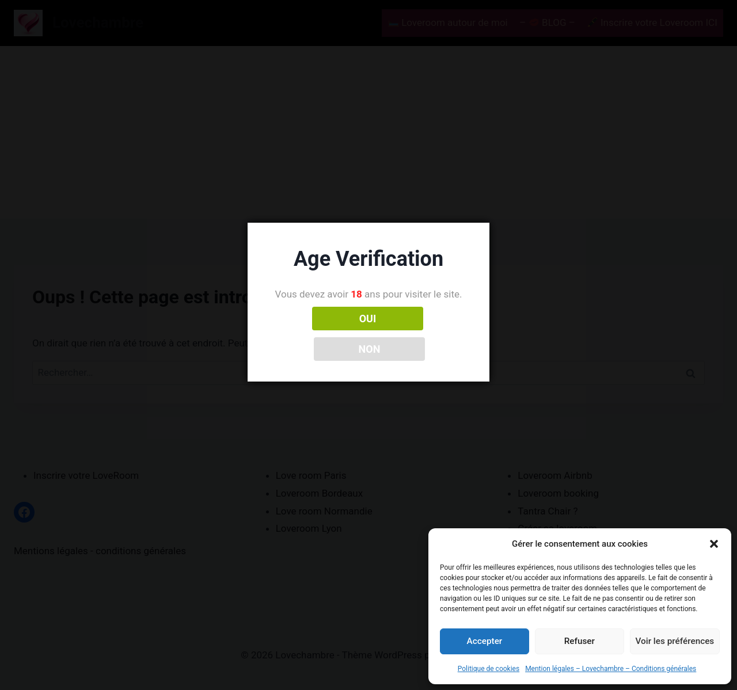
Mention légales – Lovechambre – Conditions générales (610, 669)
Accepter (484, 641)
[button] (714, 544)
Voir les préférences (674, 641)
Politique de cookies (488, 669)
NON (420, 333)
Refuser (579, 641)
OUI (317, 333)
